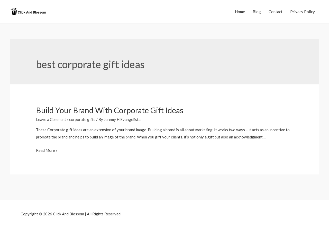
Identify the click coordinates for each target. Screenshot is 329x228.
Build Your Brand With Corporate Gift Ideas (109, 110)
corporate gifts (82, 119)
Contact (275, 11)
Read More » (47, 150)
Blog (257, 11)
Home (240, 11)
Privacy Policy (302, 11)
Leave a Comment (51, 119)
